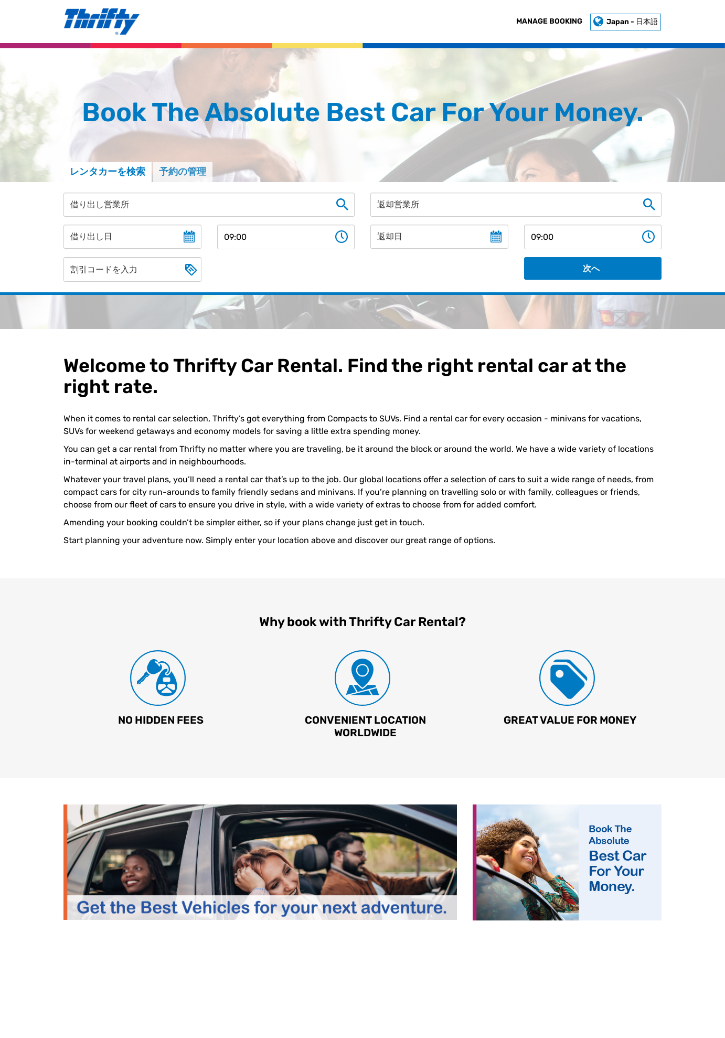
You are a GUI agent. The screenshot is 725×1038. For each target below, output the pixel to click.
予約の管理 (182, 171)
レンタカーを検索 (107, 171)
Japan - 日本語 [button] (625, 22)
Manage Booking (549, 21)
